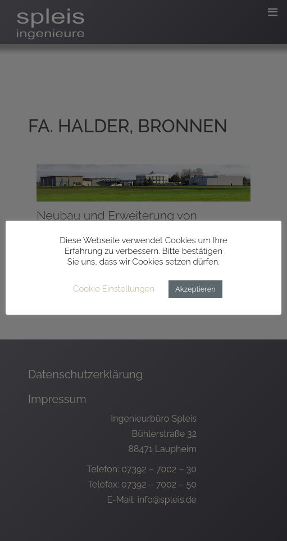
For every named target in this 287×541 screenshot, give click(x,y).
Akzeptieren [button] (195, 289)
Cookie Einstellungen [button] (113, 289)
